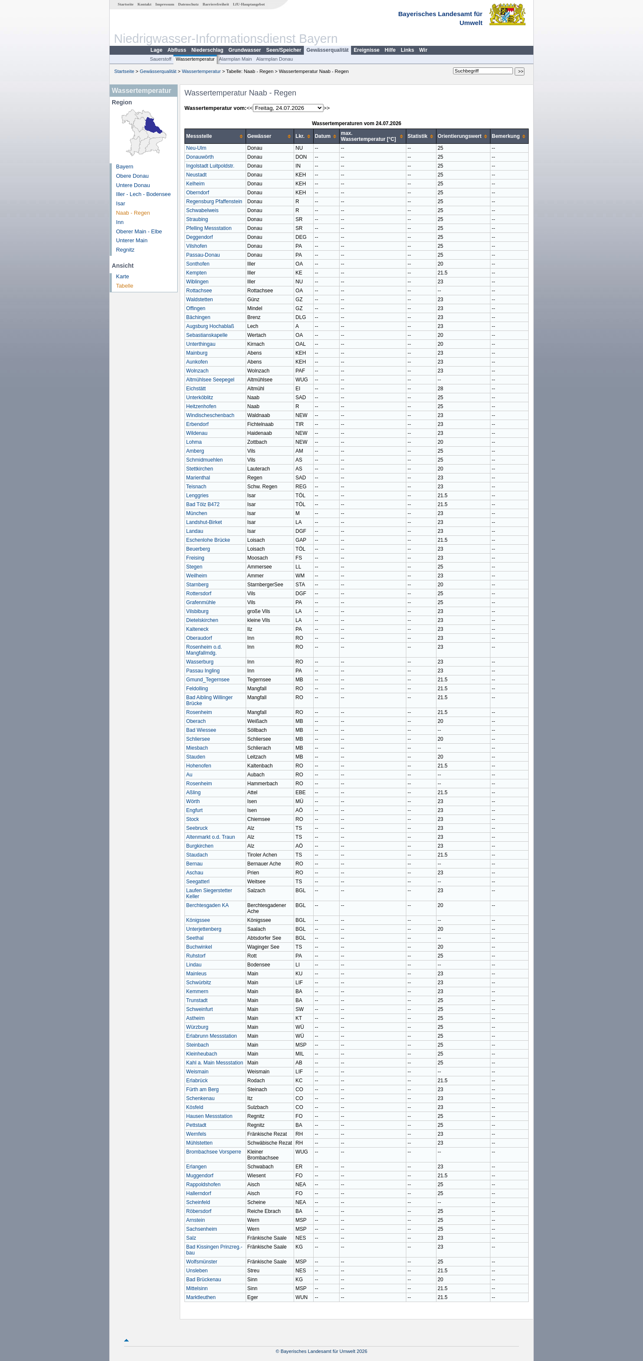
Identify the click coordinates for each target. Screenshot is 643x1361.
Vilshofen (196, 246)
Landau (194, 531)
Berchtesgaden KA (207, 905)
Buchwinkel (199, 947)
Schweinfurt (199, 1009)
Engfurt (194, 810)
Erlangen (196, 1167)
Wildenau (196, 433)
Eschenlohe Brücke (208, 540)
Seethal (195, 938)
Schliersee (198, 739)
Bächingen (198, 317)
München (196, 513)
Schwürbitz (198, 983)
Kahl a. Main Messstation (214, 1063)
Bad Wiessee (201, 730)
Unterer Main (131, 240)
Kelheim (195, 184)
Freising (195, 558)
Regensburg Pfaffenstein (214, 201)
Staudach (197, 855)
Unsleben (197, 1271)
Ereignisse (367, 50)
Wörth (193, 801)
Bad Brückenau (203, 1280)
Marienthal (198, 478)
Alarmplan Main (235, 59)
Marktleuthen (200, 1297)
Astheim (195, 1018)
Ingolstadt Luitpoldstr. (210, 166)
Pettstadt (196, 1125)
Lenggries (197, 495)
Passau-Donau (203, 255)
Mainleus (196, 974)
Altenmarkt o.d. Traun (210, 837)
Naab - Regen (133, 213)
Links (407, 50)
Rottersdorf (198, 593)
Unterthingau (200, 344)
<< (249, 108)
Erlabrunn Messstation (211, 1036)
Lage (156, 50)
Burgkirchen (199, 846)
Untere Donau (133, 185)
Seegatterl (198, 882)
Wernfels (196, 1134)
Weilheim (196, 576)
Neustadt (196, 175)
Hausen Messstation (209, 1116)
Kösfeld (194, 1107)
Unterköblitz (199, 397)
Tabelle (124, 286)
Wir (423, 50)
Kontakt (145, 4)
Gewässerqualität (327, 50)
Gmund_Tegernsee (207, 680)
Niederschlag (207, 50)
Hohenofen (198, 766)
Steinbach (197, 1045)
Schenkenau (200, 1098)
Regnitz (125, 249)
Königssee (198, 920)
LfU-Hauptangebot (249, 4)
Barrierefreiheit (216, 4)
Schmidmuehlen (204, 460)
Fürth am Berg (202, 1089)
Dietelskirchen (202, 620)
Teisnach (196, 487)
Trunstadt (196, 1000)
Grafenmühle (200, 602)
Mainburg (196, 353)
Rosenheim (199, 712)
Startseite (125, 4)
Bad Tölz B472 (203, 504)
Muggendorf (199, 1176)
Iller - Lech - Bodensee (143, 194)
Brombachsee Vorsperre (213, 1152)
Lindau (193, 965)
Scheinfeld (198, 1202)
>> (326, 108)
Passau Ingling (203, 671)
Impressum (165, 4)
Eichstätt (196, 389)
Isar (120, 203)
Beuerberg (198, 549)
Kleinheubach (201, 1054)
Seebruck (197, 828)
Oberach (196, 721)
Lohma (194, 442)
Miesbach (197, 748)
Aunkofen (197, 362)
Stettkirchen (199, 469)
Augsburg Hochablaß (210, 326)
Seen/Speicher (283, 50)
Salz (191, 1238)
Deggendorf (199, 237)
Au (189, 775)
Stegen (194, 567)
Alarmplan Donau (274, 59)
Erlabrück (197, 1081)
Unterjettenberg (203, 929)
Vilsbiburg (197, 611)
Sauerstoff (161, 59)
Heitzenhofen (201, 406)
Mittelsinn (197, 1288)
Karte (122, 276)
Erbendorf (197, 424)
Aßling (193, 792)
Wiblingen (197, 282)
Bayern (124, 166)
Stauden (195, 757)
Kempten (196, 273)
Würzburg (197, 1027)
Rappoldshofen (203, 1184)
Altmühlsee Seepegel (210, 380)
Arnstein (195, 1220)
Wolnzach (197, 371)
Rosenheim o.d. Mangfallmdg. (204, 650)
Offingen (195, 308)
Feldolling (197, 689)
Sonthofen (198, 264)
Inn (120, 222)
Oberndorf (197, 193)
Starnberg (197, 585)
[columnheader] (215, 136)
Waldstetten (199, 299)
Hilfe (390, 50)
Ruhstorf (195, 956)
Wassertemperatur (195, 59)
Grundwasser (245, 50)
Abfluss (176, 50)
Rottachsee (199, 291)
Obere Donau (132, 176)
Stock (192, 819)
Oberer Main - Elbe (139, 231)
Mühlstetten (199, 1143)
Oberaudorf (199, 638)
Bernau (194, 864)
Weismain (197, 1072)
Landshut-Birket (204, 522)
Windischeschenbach (210, 415)
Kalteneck (197, 629)
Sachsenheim (201, 1229)
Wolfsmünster (201, 1262)
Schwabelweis (202, 210)
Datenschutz (188, 4)
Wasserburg (199, 662)
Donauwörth (200, 157)
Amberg (195, 451)
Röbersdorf (198, 1211)
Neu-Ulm (196, 148)
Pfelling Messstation (209, 228)
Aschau (194, 873)
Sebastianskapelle (206, 335)
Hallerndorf (198, 1193)
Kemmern (197, 991)
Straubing (197, 219)
